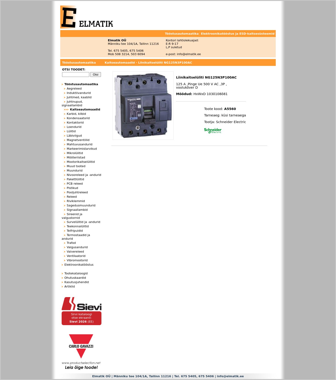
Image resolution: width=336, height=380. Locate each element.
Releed (72, 196)
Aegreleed (74, 88)
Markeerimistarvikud (82, 148)
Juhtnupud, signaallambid (72, 103)
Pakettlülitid (75, 179)
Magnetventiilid (78, 140)
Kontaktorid (75, 122)
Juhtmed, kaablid (79, 97)
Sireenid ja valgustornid (72, 216)
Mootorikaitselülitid (81, 161)
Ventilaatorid (76, 256)
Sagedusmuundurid (81, 205)
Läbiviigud (74, 135)
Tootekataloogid (76, 273)
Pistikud (72, 188)
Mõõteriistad (76, 157)
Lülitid (71, 131)
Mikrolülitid (75, 153)
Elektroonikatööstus (78, 264)
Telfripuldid (75, 230)
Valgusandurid (77, 247)
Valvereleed (75, 251)
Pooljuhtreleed (77, 192)
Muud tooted (76, 166)
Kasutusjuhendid (76, 282)
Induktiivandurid (79, 93)
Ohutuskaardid (75, 277)
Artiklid (69, 286)
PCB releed (75, 183)
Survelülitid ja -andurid (83, 222)
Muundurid (75, 170)
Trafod (71, 243)
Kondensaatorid (78, 118)
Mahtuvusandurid (79, 144)
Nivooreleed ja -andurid (84, 175)
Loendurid (74, 127)
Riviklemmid (76, 201)
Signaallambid (77, 209)
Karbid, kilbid (76, 113)
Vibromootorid (77, 260)
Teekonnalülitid (78, 226)
